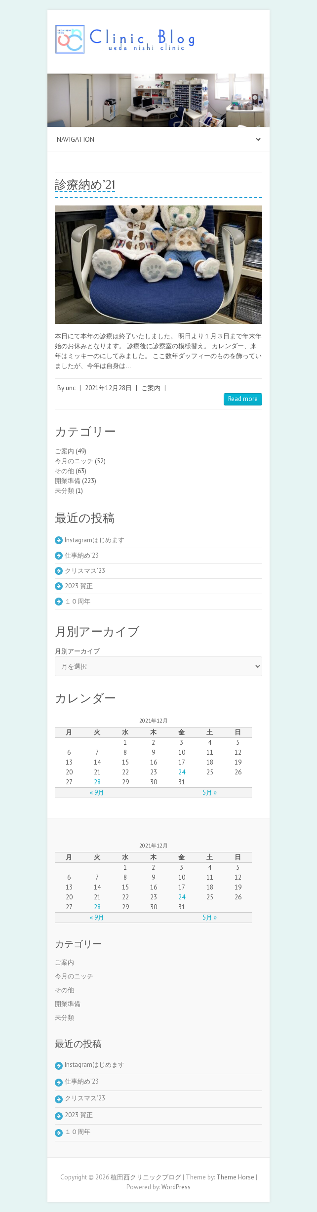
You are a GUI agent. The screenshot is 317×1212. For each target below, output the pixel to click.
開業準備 (67, 481)
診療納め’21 (85, 184)
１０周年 (77, 601)
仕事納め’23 (82, 555)
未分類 (64, 490)
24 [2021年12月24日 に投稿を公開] (181, 772)
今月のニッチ (74, 461)
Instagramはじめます (94, 540)
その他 (64, 471)
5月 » (209, 792)
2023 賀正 (79, 586)
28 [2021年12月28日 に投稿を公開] (97, 782)
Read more (243, 399)
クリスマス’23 (85, 570)
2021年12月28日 (108, 388)
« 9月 (97, 792)
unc (71, 388)
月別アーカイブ (77, 651)
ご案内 (150, 388)
